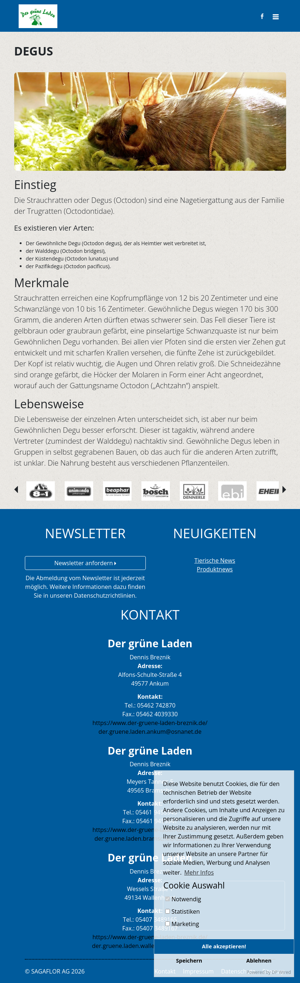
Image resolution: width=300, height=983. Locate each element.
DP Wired (281, 972)
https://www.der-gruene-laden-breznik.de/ (150, 723)
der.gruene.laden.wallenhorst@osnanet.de (150, 946)
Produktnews (215, 569)
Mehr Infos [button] (199, 872)
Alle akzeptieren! (224, 946)
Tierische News (214, 560)
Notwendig (183, 899)
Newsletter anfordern (85, 563)
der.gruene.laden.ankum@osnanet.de (150, 732)
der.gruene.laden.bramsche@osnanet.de (149, 838)
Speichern (189, 960)
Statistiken (182, 911)
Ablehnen (258, 960)
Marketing (182, 924)
